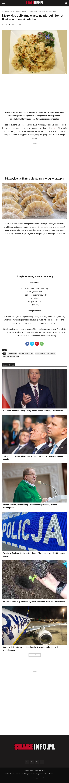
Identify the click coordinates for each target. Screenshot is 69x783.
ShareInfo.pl (5, 11)
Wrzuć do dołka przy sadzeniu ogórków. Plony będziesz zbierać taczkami (34, 601)
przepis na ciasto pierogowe (11, 356)
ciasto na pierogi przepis (26, 353)
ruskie (54, 128)
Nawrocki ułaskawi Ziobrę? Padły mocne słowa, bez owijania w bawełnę (33, 411)
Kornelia (8, 25)
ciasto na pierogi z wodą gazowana (45, 353)
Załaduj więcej (34, 655)
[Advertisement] (34, 93)
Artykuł (12, 11)
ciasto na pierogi (12, 353)
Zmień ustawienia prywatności (35, 778)
